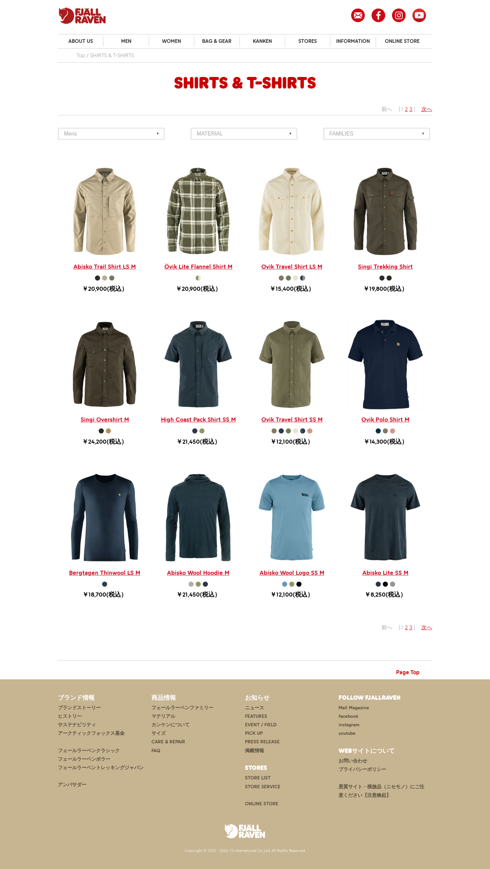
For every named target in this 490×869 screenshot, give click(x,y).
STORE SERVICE (262, 787)
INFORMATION (353, 41)
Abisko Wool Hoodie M (198, 572)
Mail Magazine (354, 708)
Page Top (408, 672)
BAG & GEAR (216, 41)
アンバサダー (72, 785)
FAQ (155, 751)
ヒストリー (70, 716)
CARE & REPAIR (168, 742)
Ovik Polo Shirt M (385, 419)
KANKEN (262, 41)
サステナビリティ (77, 725)
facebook (348, 716)
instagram (349, 725)
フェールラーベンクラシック (89, 751)
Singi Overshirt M (105, 419)
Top (81, 55)
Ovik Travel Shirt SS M (292, 419)
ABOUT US (80, 41)
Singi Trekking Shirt (385, 266)
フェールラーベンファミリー (182, 708)
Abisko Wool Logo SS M (292, 572)
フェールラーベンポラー (84, 759)
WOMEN (171, 41)
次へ (426, 109)
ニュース (254, 708)
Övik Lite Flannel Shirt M (198, 266)
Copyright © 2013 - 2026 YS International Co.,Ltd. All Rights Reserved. (245, 850)
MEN (126, 41)
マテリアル (163, 716)
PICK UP (254, 733)
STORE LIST (258, 778)
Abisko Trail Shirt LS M (105, 266)
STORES (307, 41)
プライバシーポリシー (362, 769)
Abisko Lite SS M (385, 572)
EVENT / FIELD (261, 725)
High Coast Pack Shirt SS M (198, 419)
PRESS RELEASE (262, 742)
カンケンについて (170, 725)
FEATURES (256, 716)
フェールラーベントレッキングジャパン (101, 768)
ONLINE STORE (402, 41)
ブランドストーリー (79, 708)
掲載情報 (254, 751)
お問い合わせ (353, 761)
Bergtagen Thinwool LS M (104, 572)
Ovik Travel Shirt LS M (291, 266)
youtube (347, 733)
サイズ (158, 733)
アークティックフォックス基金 (91, 733)
